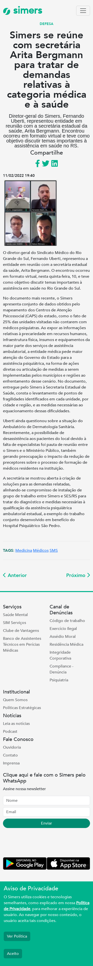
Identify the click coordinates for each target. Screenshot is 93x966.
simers (22, 10)
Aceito (13, 953)
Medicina (23, 550)
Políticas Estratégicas (22, 708)
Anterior (15, 575)
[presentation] (40, 843)
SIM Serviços (14, 622)
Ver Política (17, 936)
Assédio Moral (63, 636)
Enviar (46, 823)
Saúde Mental (15, 615)
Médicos (41, 550)
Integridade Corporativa (60, 655)
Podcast (10, 731)
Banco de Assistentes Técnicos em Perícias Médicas (22, 644)
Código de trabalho (67, 620)
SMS (54, 550)
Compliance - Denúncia (61, 669)
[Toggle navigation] (83, 11)
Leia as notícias (16, 723)
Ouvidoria (12, 747)
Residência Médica (66, 644)
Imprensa (11, 763)
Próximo (78, 575)
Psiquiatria (59, 680)
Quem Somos (15, 700)
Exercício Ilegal (63, 628)
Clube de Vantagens (21, 630)
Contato (10, 755)
